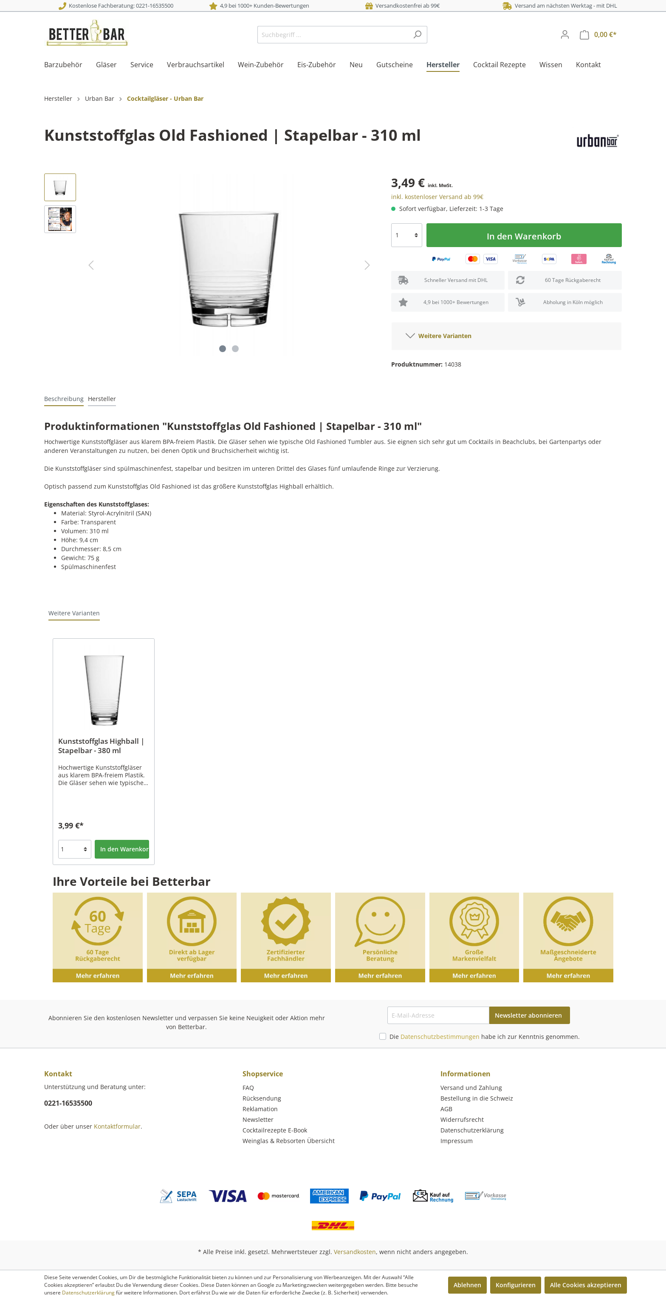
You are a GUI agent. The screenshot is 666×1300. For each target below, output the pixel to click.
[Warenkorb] (598, 34)
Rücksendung (262, 1098)
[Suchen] (417, 34)
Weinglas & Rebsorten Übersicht (289, 1141)
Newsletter (258, 1119)
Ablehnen (467, 1285)
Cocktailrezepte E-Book (275, 1130)
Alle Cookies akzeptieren (585, 1285)
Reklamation (260, 1109)
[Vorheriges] (91, 265)
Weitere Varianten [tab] (74, 613)
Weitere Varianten (438, 334)
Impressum (456, 1141)
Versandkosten (355, 1252)
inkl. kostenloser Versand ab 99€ (437, 197)
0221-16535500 (68, 1103)
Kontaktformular (117, 1126)
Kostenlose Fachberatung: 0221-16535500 (116, 5)
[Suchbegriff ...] (332, 34)
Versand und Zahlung (471, 1088)
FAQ (248, 1088)
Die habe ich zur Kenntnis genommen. (484, 1037)
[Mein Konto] (565, 34)
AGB (446, 1109)
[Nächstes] (367, 265)
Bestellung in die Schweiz (476, 1098)
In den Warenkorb (524, 236)
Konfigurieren (516, 1285)
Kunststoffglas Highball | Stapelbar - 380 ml (101, 746)
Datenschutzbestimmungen (440, 1037)
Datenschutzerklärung (472, 1130)
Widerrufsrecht (462, 1119)
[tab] (64, 398)
